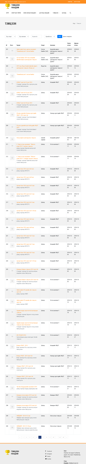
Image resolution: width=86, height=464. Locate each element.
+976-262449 (10, 1)
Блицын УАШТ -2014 (22, 340)
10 (53, 432)
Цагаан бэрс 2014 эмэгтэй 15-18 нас (26, 256)
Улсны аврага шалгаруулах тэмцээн (26, 132)
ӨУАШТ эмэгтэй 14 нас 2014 (24, 77)
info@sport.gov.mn (22, 1)
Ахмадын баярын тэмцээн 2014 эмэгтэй (27, 274)
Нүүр (7, 13)
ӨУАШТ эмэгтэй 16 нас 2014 (24, 87)
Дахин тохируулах (67, 31)
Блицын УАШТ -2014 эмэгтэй (24, 350)
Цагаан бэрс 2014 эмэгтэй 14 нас (26, 247)
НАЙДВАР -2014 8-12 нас (23, 410)
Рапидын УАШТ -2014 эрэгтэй (25, 361)
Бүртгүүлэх (77, 1)
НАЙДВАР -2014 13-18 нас (24, 421)
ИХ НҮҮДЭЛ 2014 (21, 330)
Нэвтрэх (70, 1)
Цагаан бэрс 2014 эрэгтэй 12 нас (25, 189)
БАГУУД (64, 13)
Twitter (48, 451)
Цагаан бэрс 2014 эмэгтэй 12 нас (26, 239)
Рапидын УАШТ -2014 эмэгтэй (25, 371)
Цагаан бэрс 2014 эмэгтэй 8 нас (25, 222)
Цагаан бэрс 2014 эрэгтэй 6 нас (25, 164)
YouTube (48, 454)
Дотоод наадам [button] (44, 13)
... (56, 432)
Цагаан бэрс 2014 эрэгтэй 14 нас (25, 197)
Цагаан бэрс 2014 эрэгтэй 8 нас (25, 172)
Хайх (59, 31)
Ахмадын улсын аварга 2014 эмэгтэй (26, 400)
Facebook (48, 446)
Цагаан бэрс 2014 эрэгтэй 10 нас (25, 180)
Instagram (48, 449)
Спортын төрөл (16, 13)
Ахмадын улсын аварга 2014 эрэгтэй (26, 390)
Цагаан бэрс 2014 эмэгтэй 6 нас (25, 214)
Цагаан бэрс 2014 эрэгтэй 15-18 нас (26, 205)
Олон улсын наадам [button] (29, 13)
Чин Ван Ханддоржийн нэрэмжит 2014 (27, 381)
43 (63, 432)
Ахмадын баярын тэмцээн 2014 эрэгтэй (27, 264)
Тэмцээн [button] (56, 13)
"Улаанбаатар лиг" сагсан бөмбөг (25, 69)
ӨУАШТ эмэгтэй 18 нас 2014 (24, 98)
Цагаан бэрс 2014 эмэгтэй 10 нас (26, 230)
